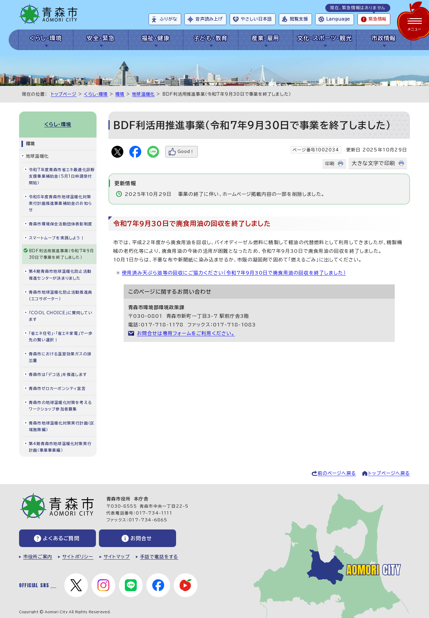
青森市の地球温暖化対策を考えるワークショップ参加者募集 (60, 406)
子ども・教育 (211, 38)
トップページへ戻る (389, 473)
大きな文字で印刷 (373, 163)
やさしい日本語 (256, 19)
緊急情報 (377, 19)
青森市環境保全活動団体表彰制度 (60, 224)
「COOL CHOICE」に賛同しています (61, 316)
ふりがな (168, 19)
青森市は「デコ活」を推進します (58, 375)
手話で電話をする (159, 557)
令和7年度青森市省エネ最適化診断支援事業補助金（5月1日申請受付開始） (62, 176)
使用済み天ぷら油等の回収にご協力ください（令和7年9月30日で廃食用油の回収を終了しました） (234, 272)
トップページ (64, 94)
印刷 (329, 163)
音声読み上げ (209, 19)
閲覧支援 (299, 19)
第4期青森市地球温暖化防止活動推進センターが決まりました (60, 274)
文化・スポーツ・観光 (324, 38)
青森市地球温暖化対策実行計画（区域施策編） (61, 426)
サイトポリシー (77, 557)
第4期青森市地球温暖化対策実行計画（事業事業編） (60, 447)
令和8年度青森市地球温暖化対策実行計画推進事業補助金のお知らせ (60, 203)
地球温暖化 (143, 94)
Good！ (186, 152)
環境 (119, 94)
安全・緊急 (100, 38)
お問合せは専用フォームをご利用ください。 (186, 333)
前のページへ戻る (337, 473)
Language (338, 19)
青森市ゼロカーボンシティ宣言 (57, 389)
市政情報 (384, 38)
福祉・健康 (156, 38)
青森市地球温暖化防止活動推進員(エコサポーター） (60, 295)
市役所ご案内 (37, 557)
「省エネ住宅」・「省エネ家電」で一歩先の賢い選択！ (61, 336)
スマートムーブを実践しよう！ (57, 238)
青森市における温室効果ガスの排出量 (60, 357)
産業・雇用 (265, 38)
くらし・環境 (45, 38)
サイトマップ (117, 557)
